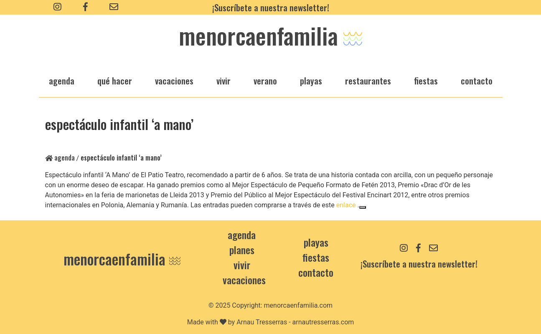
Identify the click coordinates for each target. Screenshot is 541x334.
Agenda (60, 158)
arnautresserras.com (323, 322)
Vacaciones (244, 279)
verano (265, 80)
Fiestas (315, 257)
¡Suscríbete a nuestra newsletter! (270, 7)
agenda (61, 80)
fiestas (426, 80)
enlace (346, 205)
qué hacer (114, 80)
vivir (223, 80)
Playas (316, 242)
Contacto (477, 80)
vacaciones (174, 80)
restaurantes (368, 80)
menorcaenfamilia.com (298, 305)
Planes (241, 249)
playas (311, 80)
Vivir (242, 264)
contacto (315, 272)
